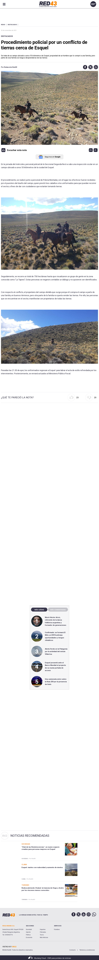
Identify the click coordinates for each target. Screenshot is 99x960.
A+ (90, 150)
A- (95, 150)
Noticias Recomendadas (30, 835)
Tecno (42, 935)
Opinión (28, 932)
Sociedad (29, 929)
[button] (84, 67)
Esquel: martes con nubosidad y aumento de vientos (42, 867)
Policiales (43, 932)
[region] (49, 556)
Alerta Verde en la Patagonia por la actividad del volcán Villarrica (56, 651)
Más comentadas (58, 610)
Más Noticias (44, 937)
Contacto (72, 950)
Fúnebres (57, 929)
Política (28, 935)
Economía (29, 937)
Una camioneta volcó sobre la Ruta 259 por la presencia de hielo (56, 681)
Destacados (7, 36)
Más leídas (39, 610)
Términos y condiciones (87, 950)
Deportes (42, 929)
